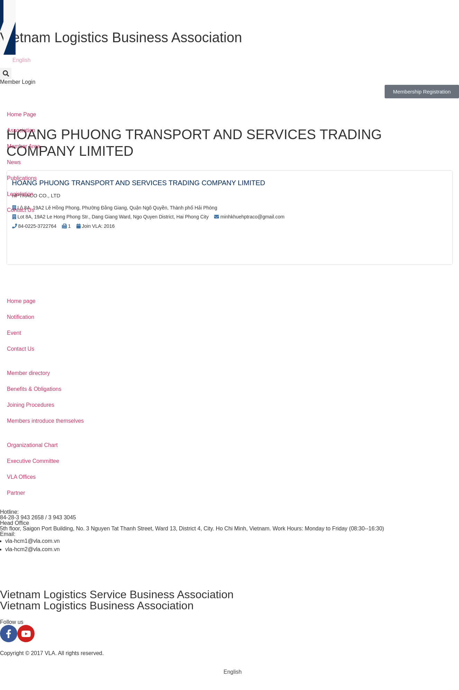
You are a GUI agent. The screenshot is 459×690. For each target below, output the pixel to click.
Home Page (21, 114)
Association (21, 130)
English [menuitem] (21, 60)
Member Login (17, 82)
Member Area (23, 146)
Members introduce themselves (45, 421)
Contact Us (20, 210)
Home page (21, 301)
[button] (5, 73)
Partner (16, 493)
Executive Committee (33, 461)
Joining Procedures (30, 405)
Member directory (28, 373)
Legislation (20, 194)
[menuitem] (18, 60)
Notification (20, 317)
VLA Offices (21, 477)
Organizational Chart (32, 445)
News (14, 162)
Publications (22, 178)
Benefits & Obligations (34, 389)
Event (14, 333)
